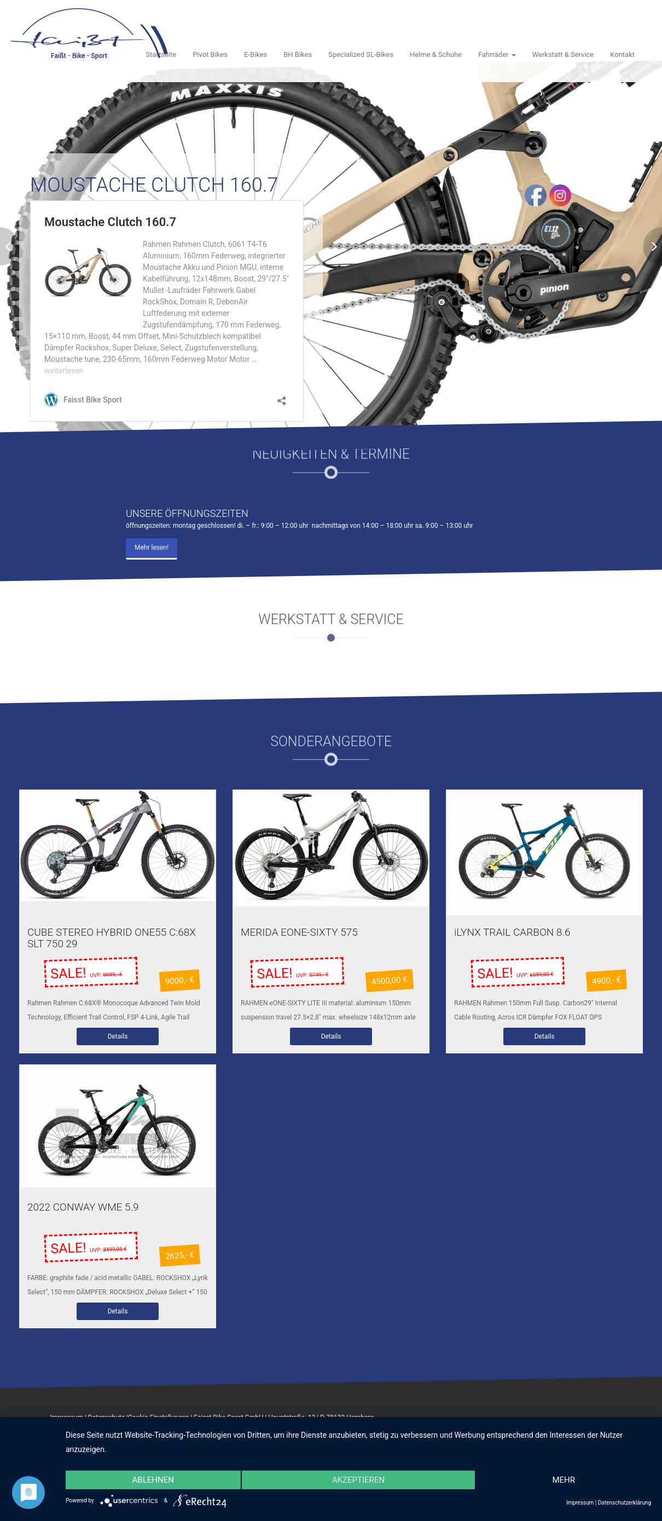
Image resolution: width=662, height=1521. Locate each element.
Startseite (161, 54)
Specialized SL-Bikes (360, 54)
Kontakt (622, 54)
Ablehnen (153, 1480)
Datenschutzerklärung (624, 1503)
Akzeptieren (358, 1480)
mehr (563, 1480)
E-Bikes (255, 54)
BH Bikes (297, 54)
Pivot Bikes (210, 54)
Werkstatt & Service (563, 54)
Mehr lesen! (152, 547)
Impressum (580, 1503)
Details (118, 1038)
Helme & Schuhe (436, 54)
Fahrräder (497, 54)
